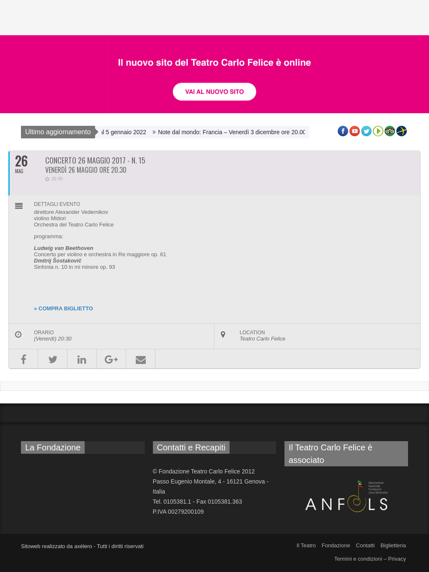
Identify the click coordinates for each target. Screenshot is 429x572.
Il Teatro (306, 545)
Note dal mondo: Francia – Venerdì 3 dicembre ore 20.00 (239, 132)
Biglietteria (393, 545)
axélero (83, 546)
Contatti (365, 545)
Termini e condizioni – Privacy (370, 559)
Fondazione (336, 545)
